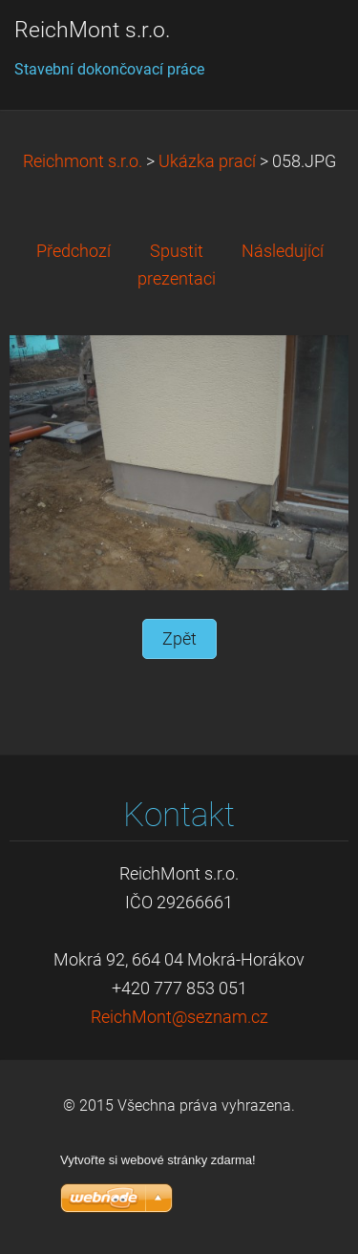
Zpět (179, 638)
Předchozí (73, 251)
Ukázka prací (207, 161)
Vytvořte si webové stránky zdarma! (158, 1160)
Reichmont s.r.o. (82, 161)
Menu (305, 43)
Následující (283, 251)
